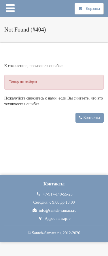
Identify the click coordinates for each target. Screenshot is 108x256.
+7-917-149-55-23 (54, 194)
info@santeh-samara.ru (54, 210)
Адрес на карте (54, 218)
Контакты (89, 117)
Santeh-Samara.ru (46, 233)
